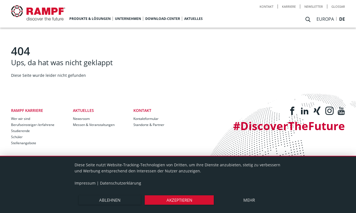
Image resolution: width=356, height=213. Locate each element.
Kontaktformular (146, 118)
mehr (249, 200)
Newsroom (81, 118)
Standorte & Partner (148, 124)
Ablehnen (109, 200)
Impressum (85, 183)
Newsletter (313, 6)
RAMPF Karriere (27, 110)
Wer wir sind (20, 118)
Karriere (289, 6)
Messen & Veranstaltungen (94, 124)
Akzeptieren (179, 200)
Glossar (338, 6)
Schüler (17, 137)
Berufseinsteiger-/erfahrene (32, 124)
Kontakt (266, 6)
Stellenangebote (23, 143)
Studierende (20, 130)
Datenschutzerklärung (120, 183)
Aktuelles (83, 110)
